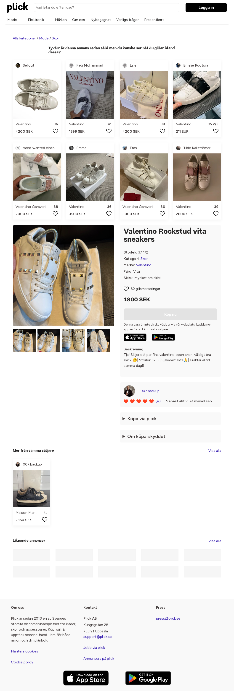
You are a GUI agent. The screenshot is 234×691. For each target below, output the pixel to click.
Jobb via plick (94, 647)
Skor (55, 38)
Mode (12, 20)
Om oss (78, 20)
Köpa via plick (142, 418)
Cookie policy (22, 662)
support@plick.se (97, 636)
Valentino (144, 265)
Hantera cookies (24, 651)
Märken (61, 20)
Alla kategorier (24, 38)
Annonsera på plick (98, 658)
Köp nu (170, 314)
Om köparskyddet (146, 436)
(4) (158, 401)
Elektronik (36, 20)
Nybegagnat (100, 20)
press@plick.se (168, 618)
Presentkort (154, 20)
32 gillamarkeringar (145, 289)
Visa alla (214, 450)
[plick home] (17, 7)
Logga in (206, 7)
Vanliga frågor (127, 20)
